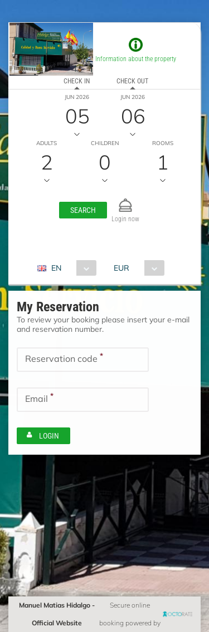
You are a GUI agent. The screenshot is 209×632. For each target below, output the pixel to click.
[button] (83, 210)
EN (56, 268)
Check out (132, 81)
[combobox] (71, 268)
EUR (121, 268)
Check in (77, 81)
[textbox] (83, 359)
